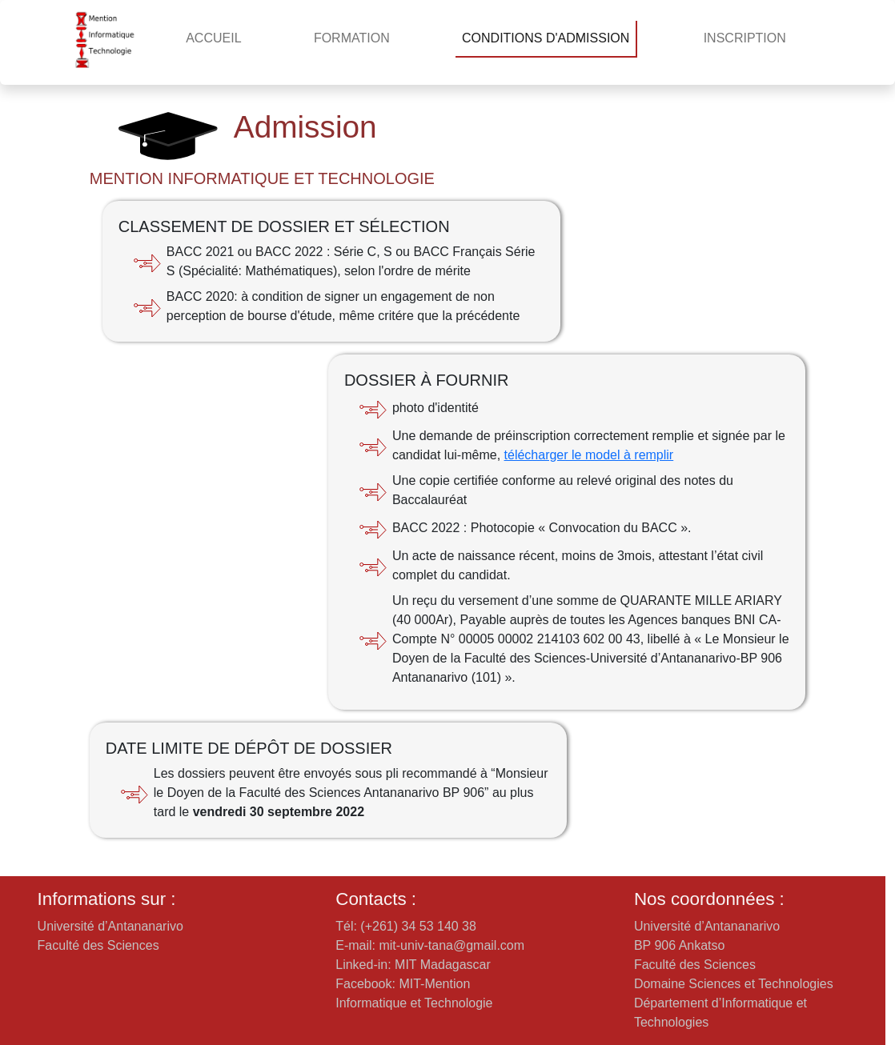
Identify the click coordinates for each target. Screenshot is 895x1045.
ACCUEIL (213, 38)
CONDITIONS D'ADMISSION (545, 38)
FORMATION (352, 38)
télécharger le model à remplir (589, 455)
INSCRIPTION (745, 38)
